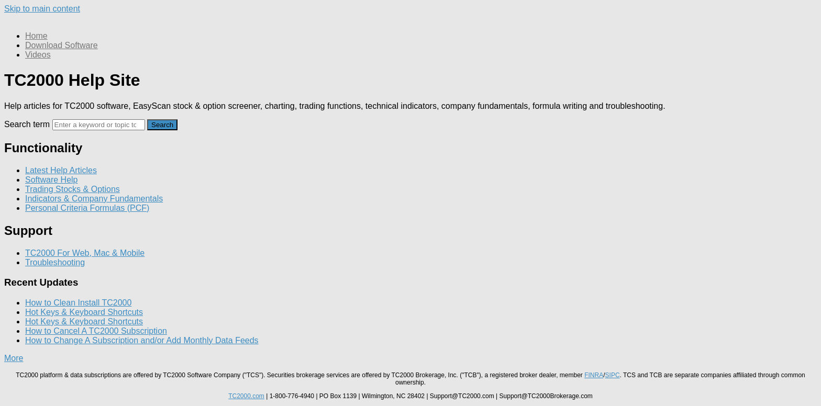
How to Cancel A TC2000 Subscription (96, 330)
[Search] (98, 124)
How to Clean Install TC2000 (78, 302)
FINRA (593, 375)
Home (36, 35)
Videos (38, 54)
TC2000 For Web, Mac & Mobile (85, 253)
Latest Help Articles (61, 170)
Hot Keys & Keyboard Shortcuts (84, 312)
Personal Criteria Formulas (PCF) (87, 208)
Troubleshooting (55, 262)
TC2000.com (246, 396)
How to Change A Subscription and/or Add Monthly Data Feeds (142, 340)
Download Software (61, 45)
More (13, 358)
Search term (27, 124)
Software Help (51, 179)
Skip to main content (42, 8)
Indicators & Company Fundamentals (94, 198)
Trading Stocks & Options (72, 189)
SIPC (612, 375)
